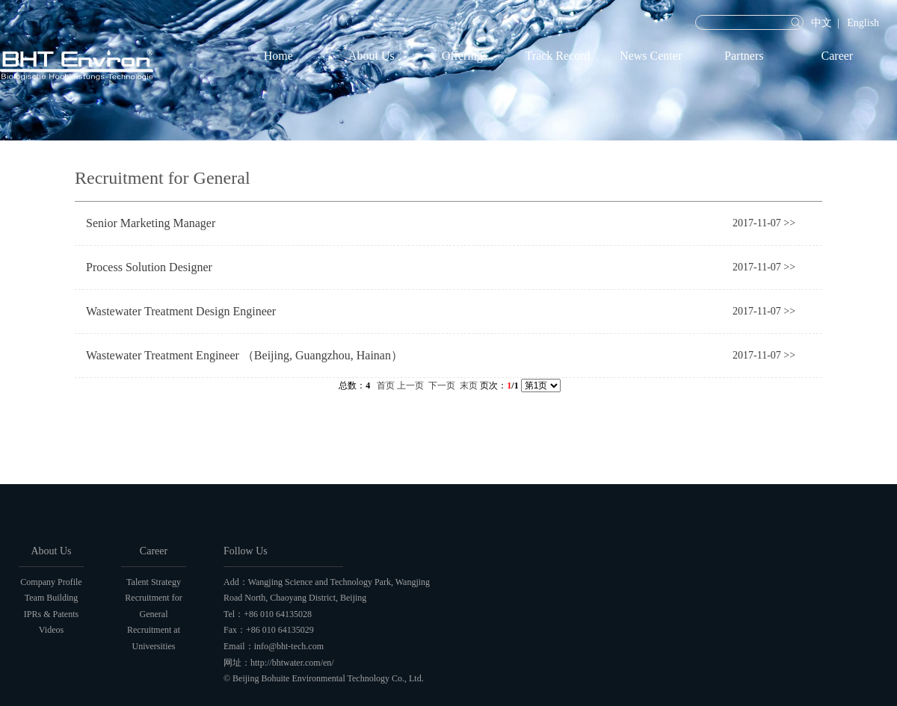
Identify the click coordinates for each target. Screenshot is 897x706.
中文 (821, 22)
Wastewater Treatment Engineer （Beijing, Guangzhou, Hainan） (244, 355)
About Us (371, 55)
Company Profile (50, 582)
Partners (743, 55)
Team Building (51, 597)
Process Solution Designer (149, 267)
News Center (651, 55)
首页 (386, 385)
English (863, 22)
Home (278, 55)
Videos (51, 630)
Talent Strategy (153, 582)
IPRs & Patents (51, 614)
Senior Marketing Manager (150, 223)
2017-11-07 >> (764, 223)
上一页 (410, 385)
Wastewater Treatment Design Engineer (181, 311)
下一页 (441, 385)
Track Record (558, 55)
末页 (469, 385)
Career (838, 55)
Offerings (464, 55)
